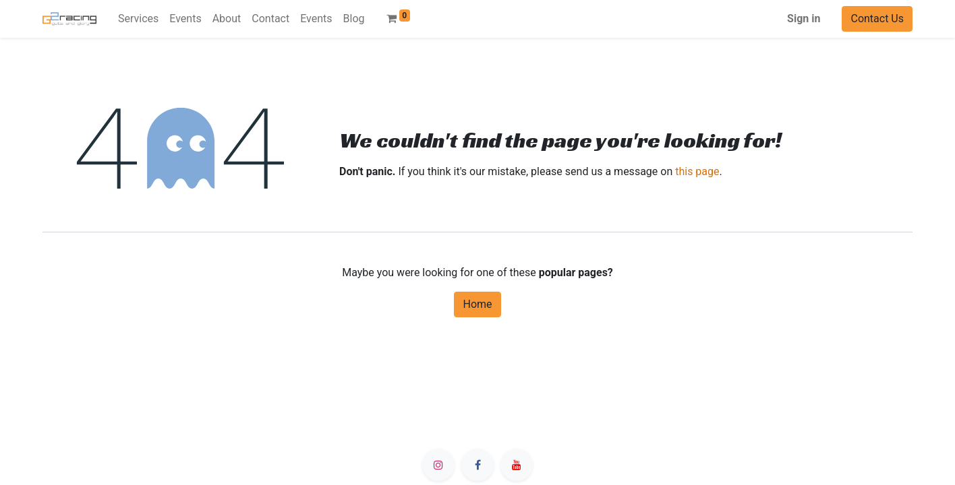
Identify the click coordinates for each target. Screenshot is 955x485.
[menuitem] (138, 18)
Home (477, 304)
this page (697, 171)
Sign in (803, 18)
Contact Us (877, 18)
